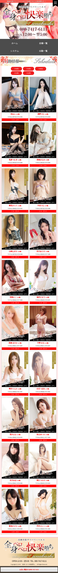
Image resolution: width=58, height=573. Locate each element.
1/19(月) (28, 68)
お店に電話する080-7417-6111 (29, 569)
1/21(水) (16, 73)
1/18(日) (16, 68)
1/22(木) (28, 73)
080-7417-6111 (40, 561)
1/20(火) (40, 68)
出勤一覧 (43, 51)
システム (14, 51)
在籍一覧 (43, 43)
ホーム (14, 43)
